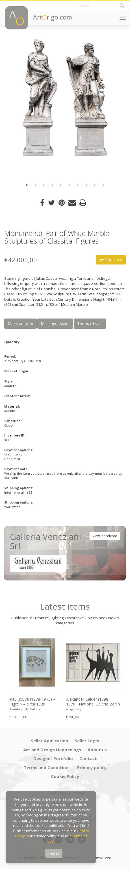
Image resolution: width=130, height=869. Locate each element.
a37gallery (73, 709)
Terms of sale (90, 323)
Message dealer (55, 323)
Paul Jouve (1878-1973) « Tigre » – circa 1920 (32, 702)
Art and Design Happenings (52, 749)
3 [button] (44, 185)
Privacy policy (92, 767)
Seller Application (49, 740)
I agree (53, 853)
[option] (65, 97)
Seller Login (87, 740)
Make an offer (20, 323)
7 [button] (78, 185)
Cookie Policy (65, 776)
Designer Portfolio (53, 758)
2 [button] (35, 185)
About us (97, 749)
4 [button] (52, 185)
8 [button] (86, 185)
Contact (88, 758)
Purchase (111, 259)
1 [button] (27, 185)
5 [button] (61, 185)
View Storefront (104, 536)
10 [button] (103, 185)
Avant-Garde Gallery (25, 709)
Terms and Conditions (47, 767)
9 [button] (94, 185)
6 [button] (69, 185)
